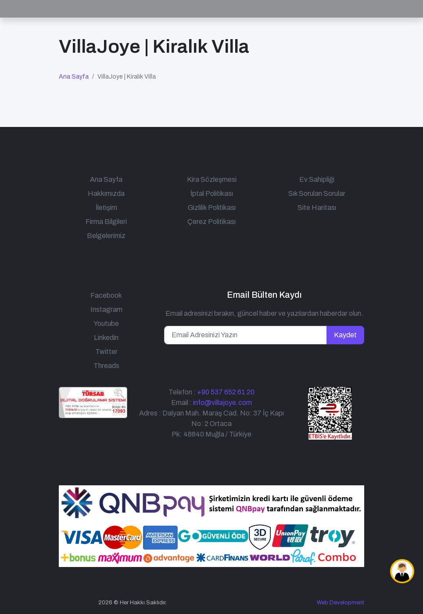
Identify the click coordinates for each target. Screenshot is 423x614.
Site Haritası (317, 207)
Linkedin (106, 337)
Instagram (106, 309)
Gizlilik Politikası (212, 207)
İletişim (106, 207)
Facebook (106, 295)
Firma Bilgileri (106, 221)
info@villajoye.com (222, 402)
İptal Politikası (211, 193)
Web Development (340, 603)
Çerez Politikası (211, 221)
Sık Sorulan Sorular (316, 193)
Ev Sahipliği (316, 179)
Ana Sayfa (74, 76)
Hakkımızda (106, 193)
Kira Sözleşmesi (212, 179)
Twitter (106, 351)
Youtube (106, 323)
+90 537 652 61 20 (226, 392)
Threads (106, 365)
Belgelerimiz (106, 235)
